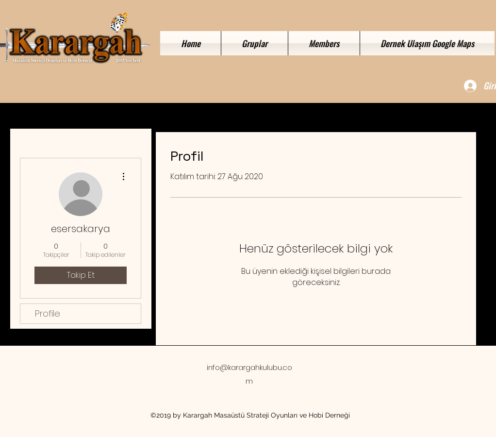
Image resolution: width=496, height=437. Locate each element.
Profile (47, 313)
